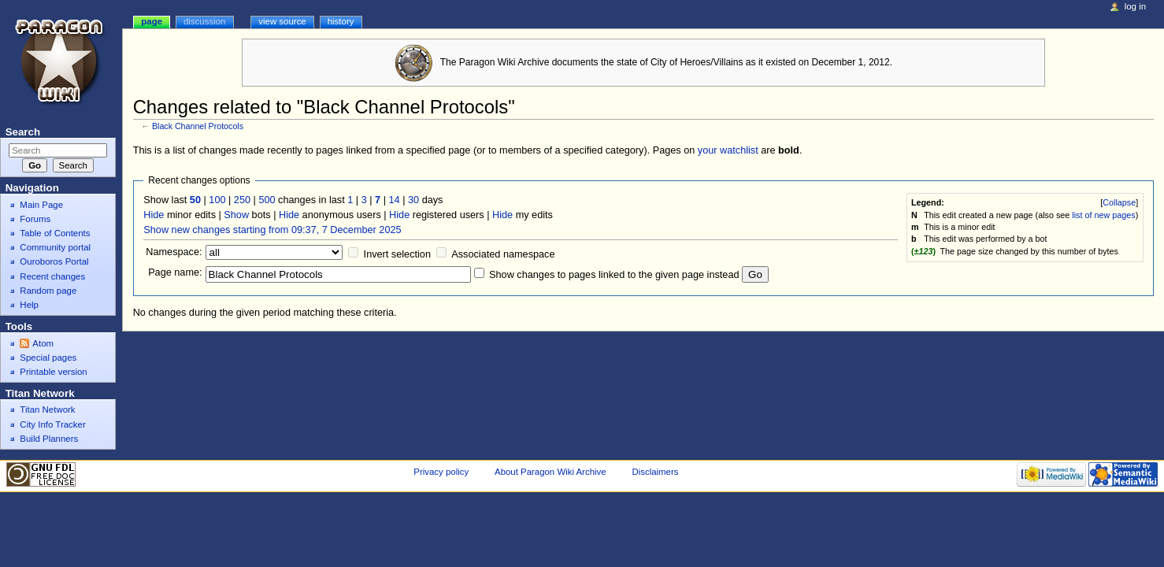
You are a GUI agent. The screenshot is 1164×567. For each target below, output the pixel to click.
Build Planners (49, 438)
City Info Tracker (52, 424)
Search (23, 132)
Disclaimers (655, 471)
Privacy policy (441, 471)
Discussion (204, 21)
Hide (153, 214)
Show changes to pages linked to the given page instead (614, 274)
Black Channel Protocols (197, 126)
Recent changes (52, 276)
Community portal (55, 247)
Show (236, 214)
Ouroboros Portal (54, 261)
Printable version (53, 371)
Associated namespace (502, 254)
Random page (48, 290)
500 (266, 200)
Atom (43, 343)
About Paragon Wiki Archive (550, 471)
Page (151, 21)
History (341, 21)
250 (242, 200)
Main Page (41, 204)
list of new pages (1103, 215)
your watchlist (728, 150)
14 (394, 200)
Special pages (48, 357)
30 (413, 200)
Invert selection (397, 254)
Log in (1135, 6)
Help (29, 304)
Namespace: (174, 252)
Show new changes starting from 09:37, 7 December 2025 (272, 229)
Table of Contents (55, 233)
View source (282, 21)
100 (217, 200)
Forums (35, 219)
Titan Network (47, 409)
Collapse (1119, 202)
